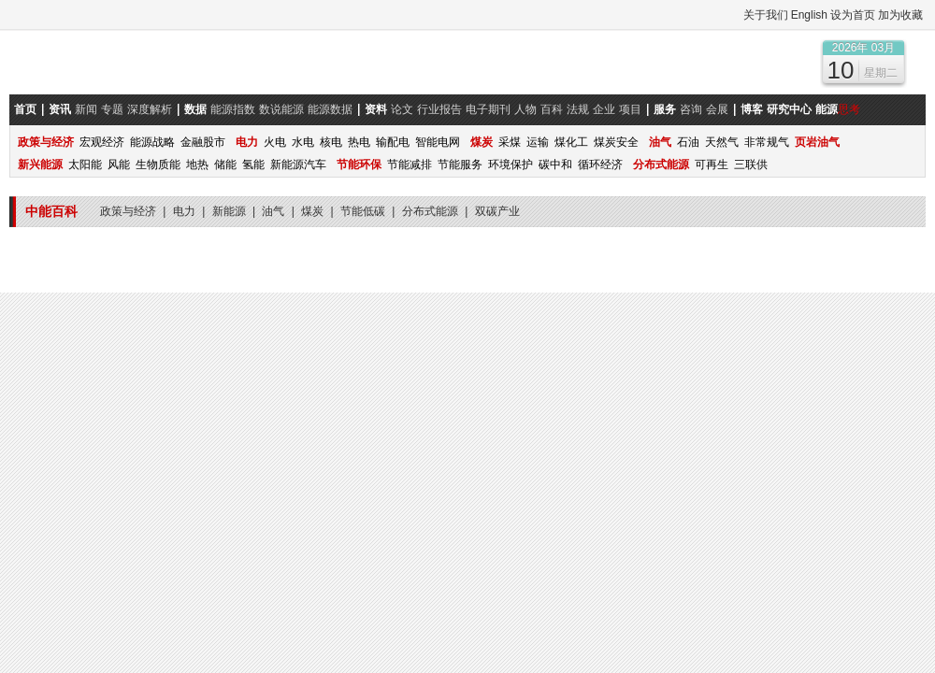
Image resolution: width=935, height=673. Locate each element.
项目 (630, 109)
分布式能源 (431, 211)
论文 (402, 109)
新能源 (230, 211)
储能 (225, 164)
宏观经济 (101, 142)
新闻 (86, 109)
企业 (604, 109)
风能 (119, 164)
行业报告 (439, 109)
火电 (275, 142)
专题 (112, 109)
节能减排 (409, 164)
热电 (359, 142)
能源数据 (330, 109)
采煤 (509, 142)
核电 (331, 142)
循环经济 (600, 164)
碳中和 (555, 164)
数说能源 (281, 109)
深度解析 (149, 109)
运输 (537, 142)
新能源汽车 (298, 164)
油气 (274, 211)
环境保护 (510, 164)
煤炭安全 (616, 142)
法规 (578, 109)
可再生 (711, 164)
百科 (551, 109)
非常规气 (766, 142)
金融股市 (202, 142)
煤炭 (313, 211)
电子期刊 (488, 109)
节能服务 (460, 164)
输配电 (393, 142)
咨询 (691, 109)
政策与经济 (129, 211)
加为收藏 (900, 14)
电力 (185, 211)
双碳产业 (497, 211)
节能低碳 (364, 211)
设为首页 (852, 14)
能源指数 (232, 109)
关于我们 (765, 14)
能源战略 (152, 142)
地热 (197, 164)
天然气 (722, 142)
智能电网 (437, 142)
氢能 (253, 164)
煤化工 (571, 142)
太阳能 (85, 164)
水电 (303, 142)
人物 (525, 109)
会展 (717, 109)
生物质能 (158, 164)
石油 (688, 142)
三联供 (751, 164)
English (809, 14)
